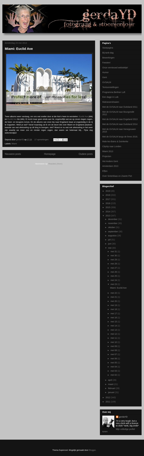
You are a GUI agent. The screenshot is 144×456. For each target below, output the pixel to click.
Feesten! (106, 62)
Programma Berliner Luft (113, 92)
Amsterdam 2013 (110, 166)
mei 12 (114, 334)
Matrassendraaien (110, 102)
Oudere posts (86, 154)
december (113, 219)
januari (111, 392)
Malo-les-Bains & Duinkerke (115, 141)
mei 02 (114, 375)
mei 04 (114, 366)
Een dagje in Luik (110, 97)
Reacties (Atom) (55, 164)
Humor (105, 72)
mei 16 (114, 317)
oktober (112, 227)
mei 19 (114, 305)
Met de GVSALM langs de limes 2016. (120, 136)
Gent (104, 77)
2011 (108, 401)
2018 (108, 195)
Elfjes (104, 171)
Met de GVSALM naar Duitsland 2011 (119, 107)
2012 (108, 397)
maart (111, 384)
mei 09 (114, 346)
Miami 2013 (107, 151)
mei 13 (114, 330)
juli (109, 239)
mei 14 (114, 325)
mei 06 (114, 358)
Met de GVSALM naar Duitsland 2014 (119, 124)
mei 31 (114, 251)
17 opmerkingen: (41, 139)
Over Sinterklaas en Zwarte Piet (117, 176)
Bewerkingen (108, 57)
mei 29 (114, 259)
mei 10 (114, 342)
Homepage (50, 154)
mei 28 (114, 263)
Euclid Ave (83, 116)
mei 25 (114, 276)
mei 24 (114, 280)
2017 (108, 199)
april (110, 380)
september (113, 231)
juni (110, 243)
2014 (108, 211)
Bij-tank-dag (108, 53)
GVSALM (106, 82)
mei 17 (114, 313)
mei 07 (114, 354)
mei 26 (114, 272)
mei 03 (114, 371)
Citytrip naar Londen (111, 146)
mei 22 (114, 293)
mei (110, 248)
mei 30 (114, 255)
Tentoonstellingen (110, 87)
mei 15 (114, 321)
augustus (112, 235)
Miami (14, 143)
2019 (108, 191)
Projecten (106, 156)
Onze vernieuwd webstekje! (115, 67)
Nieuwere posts (13, 154)
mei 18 (114, 309)
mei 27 (114, 268)
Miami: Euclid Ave (19, 49)
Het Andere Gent (110, 161)
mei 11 (114, 338)
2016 (108, 203)
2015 (108, 207)
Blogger (92, 450)
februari (112, 388)
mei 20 (114, 301)
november (113, 223)
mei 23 (114, 284)
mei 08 (114, 350)
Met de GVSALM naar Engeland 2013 (120, 119)
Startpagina (107, 48)
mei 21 (114, 297)
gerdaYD (123, 417)
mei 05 (114, 362)
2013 (108, 215)
